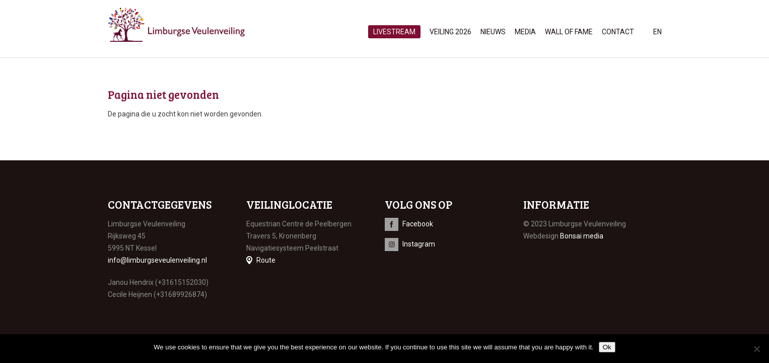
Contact (618, 32)
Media (525, 32)
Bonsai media (581, 236)
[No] (756, 349)
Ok (607, 347)
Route (265, 260)
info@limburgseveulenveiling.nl (157, 260)
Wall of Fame (569, 32)
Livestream (394, 32)
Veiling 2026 (450, 32)
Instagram (418, 244)
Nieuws (493, 32)
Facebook (417, 224)
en (657, 32)
